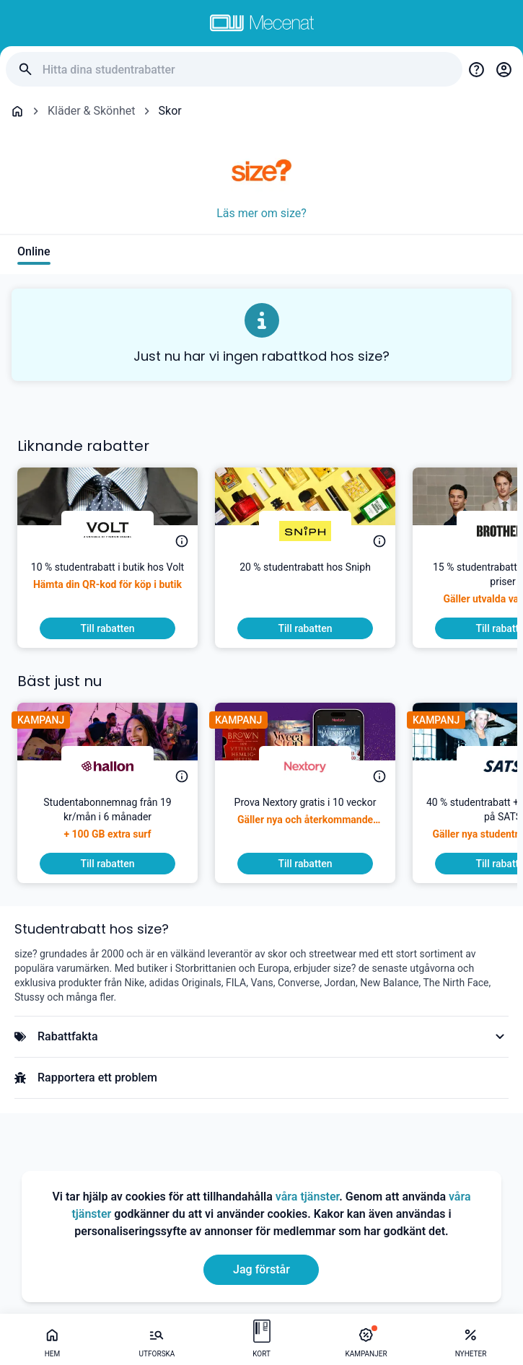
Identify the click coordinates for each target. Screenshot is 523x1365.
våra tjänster (307, 1196)
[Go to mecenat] (262, 23)
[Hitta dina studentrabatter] (247, 69)
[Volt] (107, 531)
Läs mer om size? (261, 213)
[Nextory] (305, 766)
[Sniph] (305, 531)
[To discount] (107, 628)
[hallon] (107, 766)
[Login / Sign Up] (503, 69)
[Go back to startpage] (17, 111)
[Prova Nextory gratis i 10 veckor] (305, 824)
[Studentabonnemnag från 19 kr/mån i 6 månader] (107, 824)
